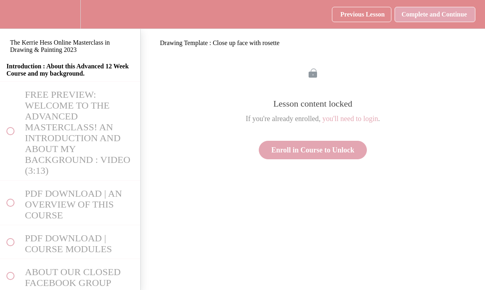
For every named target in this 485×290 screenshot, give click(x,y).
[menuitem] (70, 14)
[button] (10, 14)
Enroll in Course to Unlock (312, 150)
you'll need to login (350, 119)
